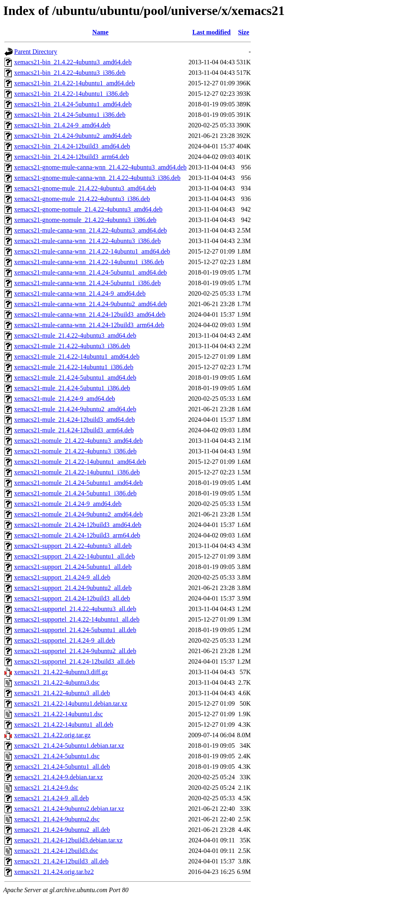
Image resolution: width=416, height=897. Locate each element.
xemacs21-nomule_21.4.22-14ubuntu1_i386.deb (77, 472)
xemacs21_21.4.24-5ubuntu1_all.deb (62, 766)
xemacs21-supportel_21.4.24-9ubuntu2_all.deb (75, 650)
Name (100, 32)
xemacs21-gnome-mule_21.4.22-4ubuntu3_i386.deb (82, 198)
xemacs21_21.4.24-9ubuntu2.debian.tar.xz (69, 808)
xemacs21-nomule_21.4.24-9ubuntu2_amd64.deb (78, 514)
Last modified (211, 32)
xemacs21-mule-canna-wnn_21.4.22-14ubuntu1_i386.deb (89, 261)
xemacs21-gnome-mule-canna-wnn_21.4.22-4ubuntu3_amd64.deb (100, 167)
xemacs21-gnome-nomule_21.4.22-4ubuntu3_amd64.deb (88, 209)
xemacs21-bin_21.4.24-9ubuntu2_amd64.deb (73, 135)
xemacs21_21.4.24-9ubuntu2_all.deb (62, 829)
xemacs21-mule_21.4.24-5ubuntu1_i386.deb (72, 388)
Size (243, 32)
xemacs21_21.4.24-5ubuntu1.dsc (57, 756)
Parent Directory (35, 51)
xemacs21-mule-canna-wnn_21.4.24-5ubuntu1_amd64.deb (90, 272)
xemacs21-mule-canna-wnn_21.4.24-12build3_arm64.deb (89, 325)
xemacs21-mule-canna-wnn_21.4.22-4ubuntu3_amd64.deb (90, 230)
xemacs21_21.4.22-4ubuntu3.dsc (57, 682)
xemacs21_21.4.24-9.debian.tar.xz (58, 777)
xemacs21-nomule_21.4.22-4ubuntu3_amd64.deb (78, 440)
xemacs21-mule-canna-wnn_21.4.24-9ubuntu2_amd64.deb (90, 303)
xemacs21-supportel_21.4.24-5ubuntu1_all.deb (75, 629)
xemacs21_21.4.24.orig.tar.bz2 (54, 871)
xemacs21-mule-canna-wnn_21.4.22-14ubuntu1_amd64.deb (92, 251)
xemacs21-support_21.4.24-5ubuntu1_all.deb (73, 566)
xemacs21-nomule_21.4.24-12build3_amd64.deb (77, 524)
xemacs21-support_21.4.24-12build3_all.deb (72, 598)
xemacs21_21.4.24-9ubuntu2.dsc (57, 819)
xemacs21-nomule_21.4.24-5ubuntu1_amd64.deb (78, 482)
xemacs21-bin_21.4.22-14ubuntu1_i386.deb (71, 93)
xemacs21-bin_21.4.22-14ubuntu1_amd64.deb (74, 83)
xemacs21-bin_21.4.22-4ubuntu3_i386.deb (69, 72)
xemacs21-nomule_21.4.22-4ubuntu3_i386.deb (75, 451)
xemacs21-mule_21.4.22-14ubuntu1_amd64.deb (77, 356)
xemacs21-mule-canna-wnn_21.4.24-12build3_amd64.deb (90, 314)
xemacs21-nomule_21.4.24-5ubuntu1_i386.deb (75, 493)
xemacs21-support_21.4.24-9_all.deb (62, 577)
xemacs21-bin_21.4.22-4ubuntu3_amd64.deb (73, 62)
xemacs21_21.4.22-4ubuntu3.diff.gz (61, 672)
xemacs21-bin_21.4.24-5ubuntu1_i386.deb (69, 114)
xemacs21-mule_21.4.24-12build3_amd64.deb (74, 419)
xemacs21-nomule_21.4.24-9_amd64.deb (67, 503)
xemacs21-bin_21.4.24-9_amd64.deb (62, 125)
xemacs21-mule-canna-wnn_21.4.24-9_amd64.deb (80, 293)
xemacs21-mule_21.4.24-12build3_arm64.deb (74, 430)
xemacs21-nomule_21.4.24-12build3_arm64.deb (77, 535)
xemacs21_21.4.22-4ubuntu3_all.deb (62, 693)
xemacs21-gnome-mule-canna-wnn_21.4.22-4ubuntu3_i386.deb (97, 177)
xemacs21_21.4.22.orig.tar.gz (52, 735)
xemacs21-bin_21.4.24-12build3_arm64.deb (71, 156)
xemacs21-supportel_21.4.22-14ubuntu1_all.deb (77, 619)
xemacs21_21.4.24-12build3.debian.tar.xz (68, 840)
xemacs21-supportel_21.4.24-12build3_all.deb (74, 661)
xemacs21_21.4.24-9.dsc (46, 787)
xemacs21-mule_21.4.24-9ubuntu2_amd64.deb (75, 409)
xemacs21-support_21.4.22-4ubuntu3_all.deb (73, 545)
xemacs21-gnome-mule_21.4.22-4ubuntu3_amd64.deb (85, 188)
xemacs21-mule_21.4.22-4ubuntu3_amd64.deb (75, 335)
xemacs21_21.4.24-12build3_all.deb (61, 861)
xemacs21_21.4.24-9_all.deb (51, 798)
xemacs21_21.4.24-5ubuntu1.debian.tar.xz (69, 745)
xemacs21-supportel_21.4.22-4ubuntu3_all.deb (75, 608)
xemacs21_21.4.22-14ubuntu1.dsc (58, 714)
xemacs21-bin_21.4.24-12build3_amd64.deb (72, 146)
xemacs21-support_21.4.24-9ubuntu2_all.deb (73, 587)
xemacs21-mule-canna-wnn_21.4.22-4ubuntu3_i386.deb (87, 240)
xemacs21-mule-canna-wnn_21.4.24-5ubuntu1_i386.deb (87, 282)
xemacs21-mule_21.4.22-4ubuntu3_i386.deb (72, 346)
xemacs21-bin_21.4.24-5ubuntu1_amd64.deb (73, 104)
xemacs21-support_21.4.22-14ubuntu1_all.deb (74, 556)
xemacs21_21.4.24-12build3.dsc (56, 850)
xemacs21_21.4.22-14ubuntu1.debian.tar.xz (70, 703)
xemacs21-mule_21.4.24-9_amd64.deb (64, 398)
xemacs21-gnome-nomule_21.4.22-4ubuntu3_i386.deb (85, 219)
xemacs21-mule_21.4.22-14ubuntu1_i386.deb (74, 367)
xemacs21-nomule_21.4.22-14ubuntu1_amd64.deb (80, 461)
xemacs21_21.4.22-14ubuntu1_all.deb (63, 724)
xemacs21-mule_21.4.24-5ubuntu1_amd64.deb (75, 377)
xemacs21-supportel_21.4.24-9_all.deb (64, 640)
